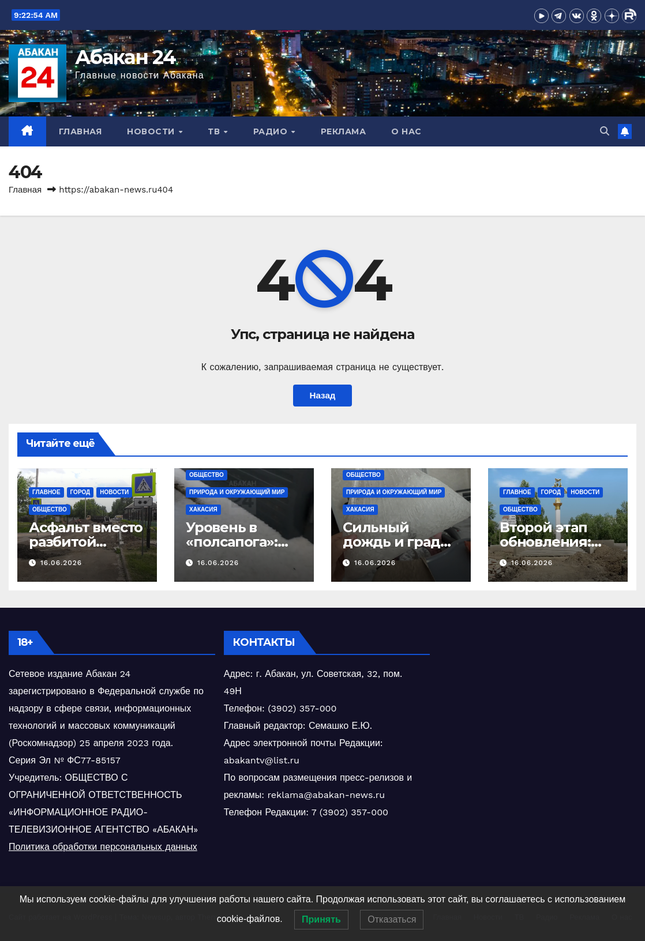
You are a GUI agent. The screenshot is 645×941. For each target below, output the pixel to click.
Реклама (343, 131)
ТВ (215, 131)
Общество (49, 509)
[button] (604, 131)
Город (80, 492)
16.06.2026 (61, 563)
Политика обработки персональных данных (103, 846)
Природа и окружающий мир (236, 492)
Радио (271, 131)
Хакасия (203, 509)
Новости (152, 131)
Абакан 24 (125, 57)
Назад (322, 395)
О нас (406, 131)
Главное (46, 492)
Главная (80, 131)
